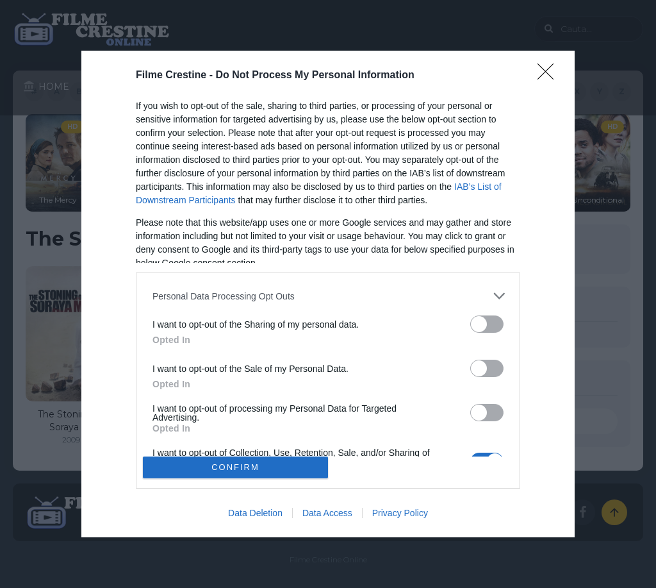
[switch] (487, 324)
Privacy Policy (400, 513)
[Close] (549, 75)
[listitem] (328, 296)
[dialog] (328, 294)
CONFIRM (235, 466)
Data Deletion (255, 513)
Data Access (327, 513)
